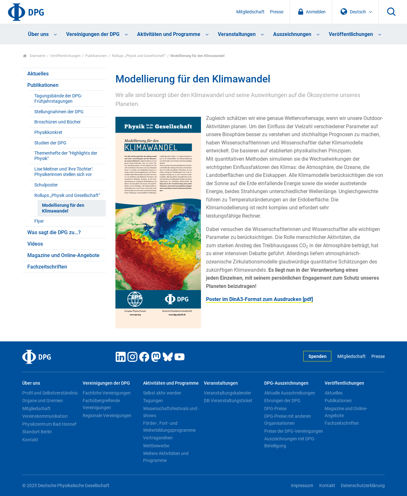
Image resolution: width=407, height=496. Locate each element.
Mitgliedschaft (250, 12)
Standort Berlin (37, 431)
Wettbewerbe (156, 445)
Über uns (38, 34)
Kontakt (30, 439)
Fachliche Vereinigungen (107, 392)
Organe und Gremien (42, 400)
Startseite (34, 56)
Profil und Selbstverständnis (50, 392)
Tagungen (153, 400)
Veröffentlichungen (351, 34)
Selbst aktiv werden (162, 392)
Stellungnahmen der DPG (59, 112)
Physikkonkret (48, 132)
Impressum (302, 485)
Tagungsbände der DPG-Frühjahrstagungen (58, 98)
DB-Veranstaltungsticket (228, 400)
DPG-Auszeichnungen (286, 383)
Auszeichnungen (292, 34)
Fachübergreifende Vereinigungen (101, 404)
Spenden (317, 356)
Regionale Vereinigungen (107, 415)
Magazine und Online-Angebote (63, 255)
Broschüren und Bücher (57, 122)
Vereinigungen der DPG (93, 34)
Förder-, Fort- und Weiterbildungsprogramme (169, 427)
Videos (35, 244)
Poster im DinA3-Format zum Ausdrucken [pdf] (259, 299)
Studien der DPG (50, 143)
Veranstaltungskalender (227, 392)
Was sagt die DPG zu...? (54, 232)
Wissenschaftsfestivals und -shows (171, 412)
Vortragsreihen (158, 437)
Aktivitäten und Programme (168, 34)
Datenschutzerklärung (363, 485)
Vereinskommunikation (45, 416)
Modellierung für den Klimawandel (63, 208)
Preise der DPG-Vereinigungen (293, 431)
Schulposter (46, 185)
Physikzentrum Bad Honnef (49, 424)
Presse (276, 12)
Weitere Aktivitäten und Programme (166, 457)
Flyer (39, 221)
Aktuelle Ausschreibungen (289, 392)
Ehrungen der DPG (282, 400)
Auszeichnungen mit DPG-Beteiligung (289, 442)
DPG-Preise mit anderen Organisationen (287, 420)
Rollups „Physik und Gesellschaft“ (139, 56)
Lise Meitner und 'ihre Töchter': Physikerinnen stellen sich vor (63, 171)
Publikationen (96, 56)
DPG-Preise (275, 408)
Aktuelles (38, 74)
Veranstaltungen (237, 34)
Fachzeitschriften (47, 267)
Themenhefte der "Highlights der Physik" (65, 155)
